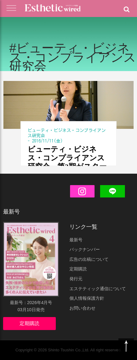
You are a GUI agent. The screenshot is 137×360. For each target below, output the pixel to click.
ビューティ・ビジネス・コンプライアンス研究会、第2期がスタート (67, 158)
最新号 (75, 239)
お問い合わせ (82, 308)
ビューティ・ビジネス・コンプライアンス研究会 (67, 133)
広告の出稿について (88, 259)
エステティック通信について (97, 288)
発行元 (75, 278)
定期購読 (29, 323)
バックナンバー (84, 249)
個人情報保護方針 (86, 298)
